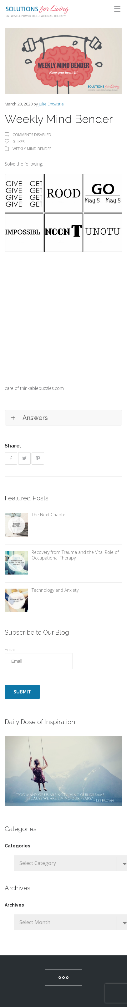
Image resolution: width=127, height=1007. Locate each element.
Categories (17, 845)
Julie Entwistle (51, 104)
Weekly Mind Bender (32, 148)
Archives (14, 904)
